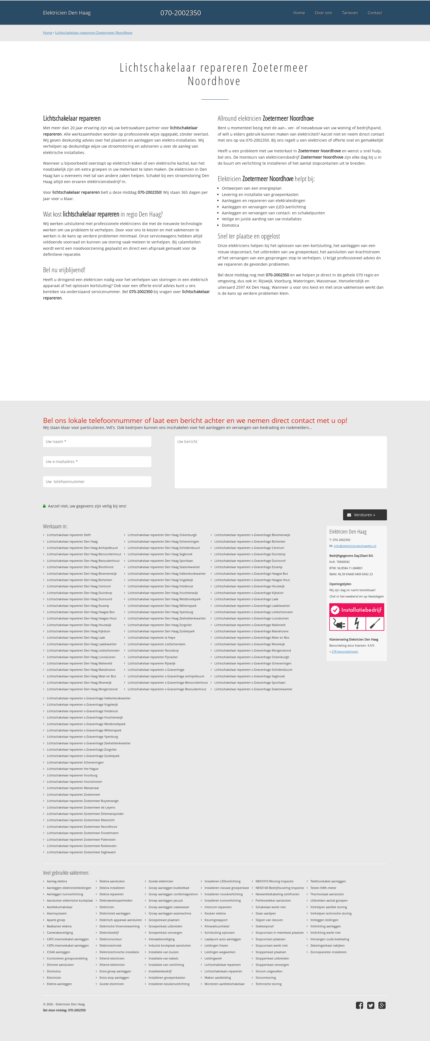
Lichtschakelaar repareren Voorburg (72, 775)
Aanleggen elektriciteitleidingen (69, 888)
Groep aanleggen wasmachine (170, 913)
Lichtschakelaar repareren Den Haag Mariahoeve (81, 669)
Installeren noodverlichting (224, 894)
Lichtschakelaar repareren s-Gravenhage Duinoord (249, 561)
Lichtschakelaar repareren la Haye (151, 637)
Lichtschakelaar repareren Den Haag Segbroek (160, 554)
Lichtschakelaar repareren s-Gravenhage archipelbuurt (166, 676)
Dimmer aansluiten (60, 965)
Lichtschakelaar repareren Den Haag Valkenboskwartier (167, 573)
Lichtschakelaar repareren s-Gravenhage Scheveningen (253, 663)
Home (47, 32)
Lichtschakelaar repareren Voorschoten (74, 781)
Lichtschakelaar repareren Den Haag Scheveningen (163, 541)
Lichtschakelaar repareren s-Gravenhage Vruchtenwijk (85, 717)
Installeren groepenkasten (167, 977)
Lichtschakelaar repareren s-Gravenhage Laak (246, 599)
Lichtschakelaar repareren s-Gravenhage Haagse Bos (251, 573)
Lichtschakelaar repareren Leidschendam (156, 644)
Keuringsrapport (216, 920)
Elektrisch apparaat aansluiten (121, 920)
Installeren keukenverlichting (169, 984)
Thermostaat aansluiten (327, 894)
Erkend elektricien (112, 965)
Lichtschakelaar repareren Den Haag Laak (76, 637)
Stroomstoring (266, 977)
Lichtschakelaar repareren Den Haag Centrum (79, 586)
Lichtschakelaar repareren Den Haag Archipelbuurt (82, 548)
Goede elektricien (161, 881)
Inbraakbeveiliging (162, 939)
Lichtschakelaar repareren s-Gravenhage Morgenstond (252, 650)
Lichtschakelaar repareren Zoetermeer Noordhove (93, 32)
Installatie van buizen (164, 952)
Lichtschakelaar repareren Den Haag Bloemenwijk (82, 573)
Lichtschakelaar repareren (223, 965)
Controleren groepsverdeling (67, 958)
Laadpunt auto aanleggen (223, 939)
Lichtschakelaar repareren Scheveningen (75, 762)
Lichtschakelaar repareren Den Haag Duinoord (79, 599)
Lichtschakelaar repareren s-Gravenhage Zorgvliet (82, 749)
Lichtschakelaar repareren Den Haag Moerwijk (79, 682)
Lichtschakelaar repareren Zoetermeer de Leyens (81, 807)
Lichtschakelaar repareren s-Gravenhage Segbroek (249, 676)
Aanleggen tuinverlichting (65, 894)
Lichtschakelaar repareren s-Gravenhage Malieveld (249, 625)
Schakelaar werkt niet (271, 907)
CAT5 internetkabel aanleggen (68, 939)
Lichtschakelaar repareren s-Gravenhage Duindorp (249, 554)
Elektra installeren (112, 888)
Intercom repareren (218, 907)
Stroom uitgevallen (269, 971)
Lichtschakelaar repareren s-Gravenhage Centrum (249, 548)
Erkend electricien (112, 958)
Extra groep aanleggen (115, 971)
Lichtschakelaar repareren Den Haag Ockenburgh (162, 535)
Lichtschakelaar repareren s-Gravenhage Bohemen (249, 541)
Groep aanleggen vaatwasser (169, 907)
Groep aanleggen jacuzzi (166, 900)
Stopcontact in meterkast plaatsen (280, 932)
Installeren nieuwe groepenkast (227, 888)
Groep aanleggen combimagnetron (173, 894)
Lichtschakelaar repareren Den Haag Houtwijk (79, 625)
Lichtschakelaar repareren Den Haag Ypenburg (160, 612)
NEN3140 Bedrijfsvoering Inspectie (280, 888)
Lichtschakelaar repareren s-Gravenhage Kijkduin (249, 593)
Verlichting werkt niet (325, 932)
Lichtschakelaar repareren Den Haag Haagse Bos (81, 612)
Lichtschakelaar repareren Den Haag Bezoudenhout (83, 561)
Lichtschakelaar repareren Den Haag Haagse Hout (82, 618)
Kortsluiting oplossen (220, 932)
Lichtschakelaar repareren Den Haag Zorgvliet (160, 625)
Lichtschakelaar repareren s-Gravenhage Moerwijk (249, 644)
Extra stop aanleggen (114, 977)
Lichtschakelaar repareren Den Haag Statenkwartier (164, 567)
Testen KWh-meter (323, 888)
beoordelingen (345, 651)
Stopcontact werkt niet (272, 945)
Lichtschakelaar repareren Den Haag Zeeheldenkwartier (167, 618)
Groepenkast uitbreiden (165, 926)
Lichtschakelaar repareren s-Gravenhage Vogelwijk (82, 704)
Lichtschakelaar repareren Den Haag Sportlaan (160, 561)
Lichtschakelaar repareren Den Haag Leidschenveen (83, 650)
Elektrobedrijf (109, 932)
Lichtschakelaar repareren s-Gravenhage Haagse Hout (252, 580)
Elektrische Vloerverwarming (120, 926)
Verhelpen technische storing (331, 913)
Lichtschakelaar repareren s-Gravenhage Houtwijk (249, 586)
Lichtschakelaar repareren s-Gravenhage (156, 669)
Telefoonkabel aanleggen (328, 881)
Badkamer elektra (59, 926)
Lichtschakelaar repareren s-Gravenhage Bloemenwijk (252, 535)
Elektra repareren (112, 894)
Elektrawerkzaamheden (116, 900)
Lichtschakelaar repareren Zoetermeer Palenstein (81, 839)
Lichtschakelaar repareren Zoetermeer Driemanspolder (85, 814)
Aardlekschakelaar (59, 907)
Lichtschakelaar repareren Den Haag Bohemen (79, 580)
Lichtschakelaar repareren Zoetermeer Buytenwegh (83, 801)
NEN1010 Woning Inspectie (274, 881)
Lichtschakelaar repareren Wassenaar (73, 788)
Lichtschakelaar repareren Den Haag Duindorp (79, 593)
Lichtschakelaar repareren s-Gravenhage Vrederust (82, 711)
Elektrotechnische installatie (119, 952)
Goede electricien (112, 984)
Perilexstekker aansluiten (273, 900)
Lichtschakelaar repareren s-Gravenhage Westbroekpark (86, 724)
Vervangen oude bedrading (329, 939)
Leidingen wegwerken (220, 952)
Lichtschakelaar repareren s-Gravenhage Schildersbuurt (253, 669)
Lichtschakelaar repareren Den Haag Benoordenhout (84, 554)
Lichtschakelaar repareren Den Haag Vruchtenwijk (163, 593)
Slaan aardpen (266, 913)
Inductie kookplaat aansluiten (170, 945)
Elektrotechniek (110, 945)
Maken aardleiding (218, 977)
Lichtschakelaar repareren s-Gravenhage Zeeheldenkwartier (89, 743)
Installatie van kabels (163, 958)
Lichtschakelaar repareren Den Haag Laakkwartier (82, 644)
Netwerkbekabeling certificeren (277, 894)
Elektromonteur (111, 939)
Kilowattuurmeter (217, 926)
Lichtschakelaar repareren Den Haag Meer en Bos (81, 676)
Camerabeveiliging (60, 932)
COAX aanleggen (58, 952)
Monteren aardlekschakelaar (225, 984)
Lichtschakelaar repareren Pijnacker (153, 657)
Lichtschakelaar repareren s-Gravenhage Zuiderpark (83, 756)
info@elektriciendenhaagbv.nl (355, 546)
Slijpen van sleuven (269, 920)
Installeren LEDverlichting (223, 881)
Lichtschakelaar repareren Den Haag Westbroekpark (164, 599)
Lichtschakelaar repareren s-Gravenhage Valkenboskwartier (89, 698)
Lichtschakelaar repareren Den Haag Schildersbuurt (164, 548)
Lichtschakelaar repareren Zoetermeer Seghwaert (81, 852)
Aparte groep (56, 920)
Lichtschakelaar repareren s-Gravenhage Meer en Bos (251, 637)
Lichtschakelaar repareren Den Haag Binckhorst (80, 567)
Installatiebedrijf (160, 971)
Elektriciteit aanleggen (115, 913)
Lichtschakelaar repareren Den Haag (72, 541)
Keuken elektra (215, 913)
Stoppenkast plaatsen (271, 952)
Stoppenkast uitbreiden (272, 958)
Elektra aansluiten (112, 881)
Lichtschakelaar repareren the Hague (72, 769)
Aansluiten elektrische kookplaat (70, 900)
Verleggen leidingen (324, 920)
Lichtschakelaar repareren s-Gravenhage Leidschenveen (253, 612)
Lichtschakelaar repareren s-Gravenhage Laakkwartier (252, 606)
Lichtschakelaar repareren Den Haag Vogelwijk (160, 580)
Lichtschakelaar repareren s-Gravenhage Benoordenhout (168, 682)
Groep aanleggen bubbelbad (169, 888)
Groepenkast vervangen (165, 932)
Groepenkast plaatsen (164, 920)
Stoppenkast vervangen (272, 965)
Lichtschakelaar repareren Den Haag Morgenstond (82, 689)
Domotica (54, 971)
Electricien (54, 977)
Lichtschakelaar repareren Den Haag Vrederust (160, 586)
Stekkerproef (265, 926)
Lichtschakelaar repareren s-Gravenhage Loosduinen (251, 618)
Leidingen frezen (216, 945)
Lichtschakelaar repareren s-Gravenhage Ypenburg (82, 736)
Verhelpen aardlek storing (328, 907)
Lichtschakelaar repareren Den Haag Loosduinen (81, 657)
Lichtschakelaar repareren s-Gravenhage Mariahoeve (251, 631)
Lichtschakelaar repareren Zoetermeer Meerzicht (81, 820)
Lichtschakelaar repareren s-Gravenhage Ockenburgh (251, 657)
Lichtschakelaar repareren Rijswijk (152, 663)
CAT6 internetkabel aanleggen (68, 945)
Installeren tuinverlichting (223, 900)
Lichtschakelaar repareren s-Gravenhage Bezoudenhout (167, 689)
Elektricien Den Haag (67, 12)
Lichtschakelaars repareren (223, 971)
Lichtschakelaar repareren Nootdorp (153, 650)
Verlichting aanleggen (325, 926)
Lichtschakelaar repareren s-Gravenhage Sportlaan (249, 682)
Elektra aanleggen (59, 984)
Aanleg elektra (57, 881)
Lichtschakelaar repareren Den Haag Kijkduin (78, 631)
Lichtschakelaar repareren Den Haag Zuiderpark (161, 631)
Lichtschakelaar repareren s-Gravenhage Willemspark (84, 730)
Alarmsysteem (57, 913)
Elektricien (107, 907)
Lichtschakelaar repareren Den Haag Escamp (78, 606)
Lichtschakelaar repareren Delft (69, 535)
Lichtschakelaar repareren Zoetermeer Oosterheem (82, 833)
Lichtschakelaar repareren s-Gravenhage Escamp (248, 567)
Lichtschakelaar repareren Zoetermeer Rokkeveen (82, 846)
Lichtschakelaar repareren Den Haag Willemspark (162, 606)
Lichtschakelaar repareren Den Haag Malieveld (79, 663)
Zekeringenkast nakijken (327, 945)
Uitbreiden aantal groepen (329, 900)
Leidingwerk (213, 958)
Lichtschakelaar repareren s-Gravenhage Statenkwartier (253, 689)
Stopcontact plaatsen (270, 939)
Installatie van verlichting (166, 965)
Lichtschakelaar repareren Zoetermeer (73, 794)
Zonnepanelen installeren (328, 952)
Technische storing (269, 984)
